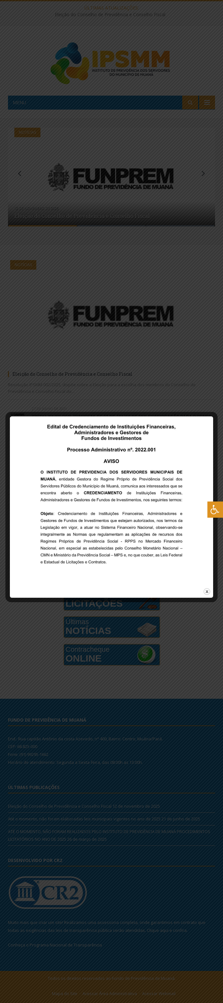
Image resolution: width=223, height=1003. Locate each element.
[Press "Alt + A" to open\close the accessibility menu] (215, 509)
